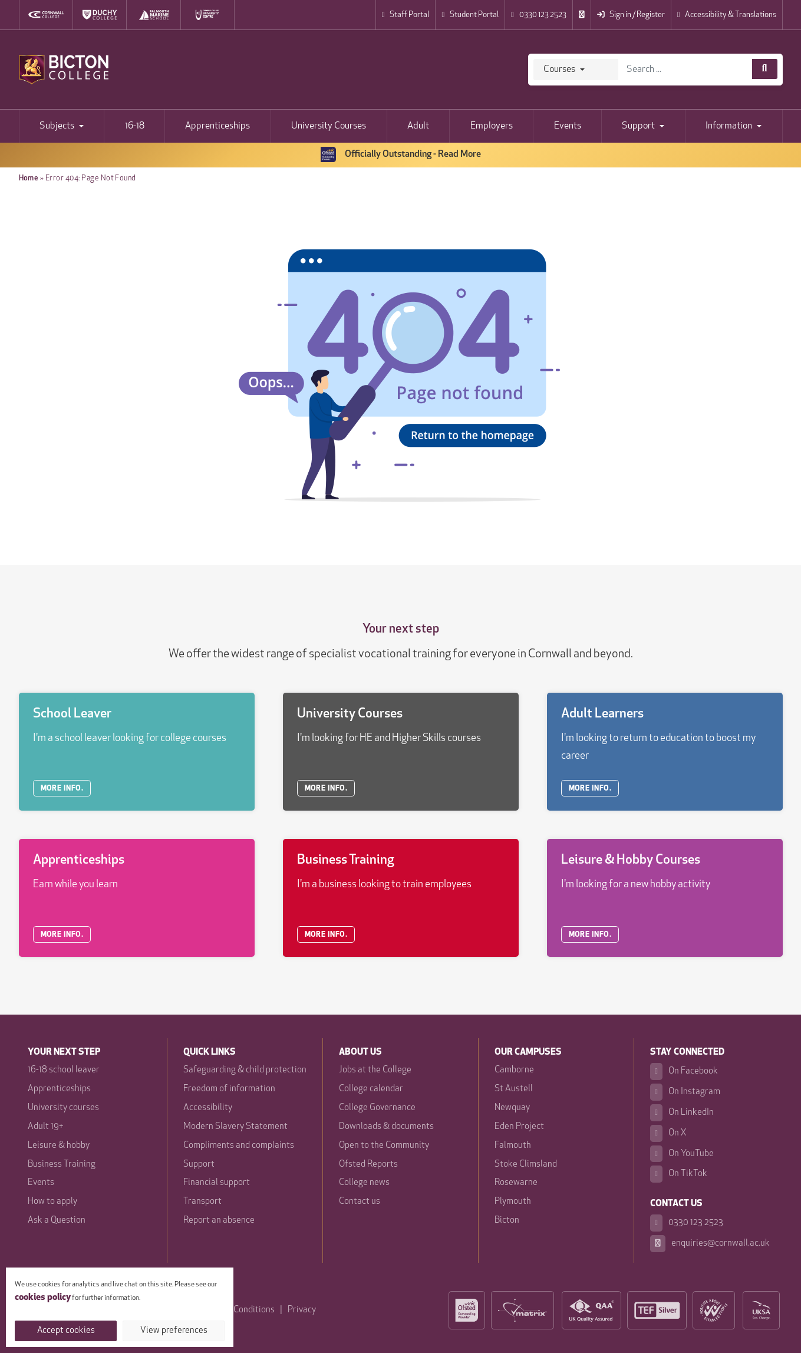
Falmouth (513, 1145)
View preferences (173, 1330)
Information (729, 126)
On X (668, 1133)
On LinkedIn (682, 1112)
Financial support (216, 1182)
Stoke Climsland (526, 1164)
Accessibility (207, 1108)
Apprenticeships (217, 126)
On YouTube (682, 1154)
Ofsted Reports (368, 1164)
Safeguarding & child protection (244, 1070)
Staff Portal (406, 15)
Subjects (56, 126)
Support (638, 126)
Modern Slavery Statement (235, 1126)
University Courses (328, 126)
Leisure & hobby (59, 1145)
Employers (491, 126)
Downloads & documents (386, 1126)
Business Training (61, 1164)
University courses (63, 1108)
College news (364, 1182)
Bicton (507, 1220)
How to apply (52, 1201)
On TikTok (678, 1174)
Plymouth (513, 1201)
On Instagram (685, 1092)
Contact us (359, 1201)
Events (567, 126)
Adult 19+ (45, 1126)
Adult (418, 126)
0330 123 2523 (538, 15)
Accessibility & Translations (726, 15)
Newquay (512, 1108)
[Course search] (764, 69)
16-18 (134, 126)
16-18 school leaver (64, 1070)
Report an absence (219, 1220)
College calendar (371, 1089)
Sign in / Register (631, 15)
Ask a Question (56, 1220)
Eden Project (519, 1126)
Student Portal (470, 15)
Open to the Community (384, 1145)
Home (29, 178)
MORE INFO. (62, 788)
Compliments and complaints (238, 1145)
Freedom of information (229, 1089)
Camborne (514, 1070)
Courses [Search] (559, 69)
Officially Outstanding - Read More (401, 154)
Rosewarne (516, 1182)
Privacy (302, 1310)
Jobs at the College (375, 1070)
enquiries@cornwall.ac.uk (710, 1243)
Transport (202, 1201)
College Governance (377, 1108)
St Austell (514, 1089)
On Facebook (684, 1071)
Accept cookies (66, 1330)
